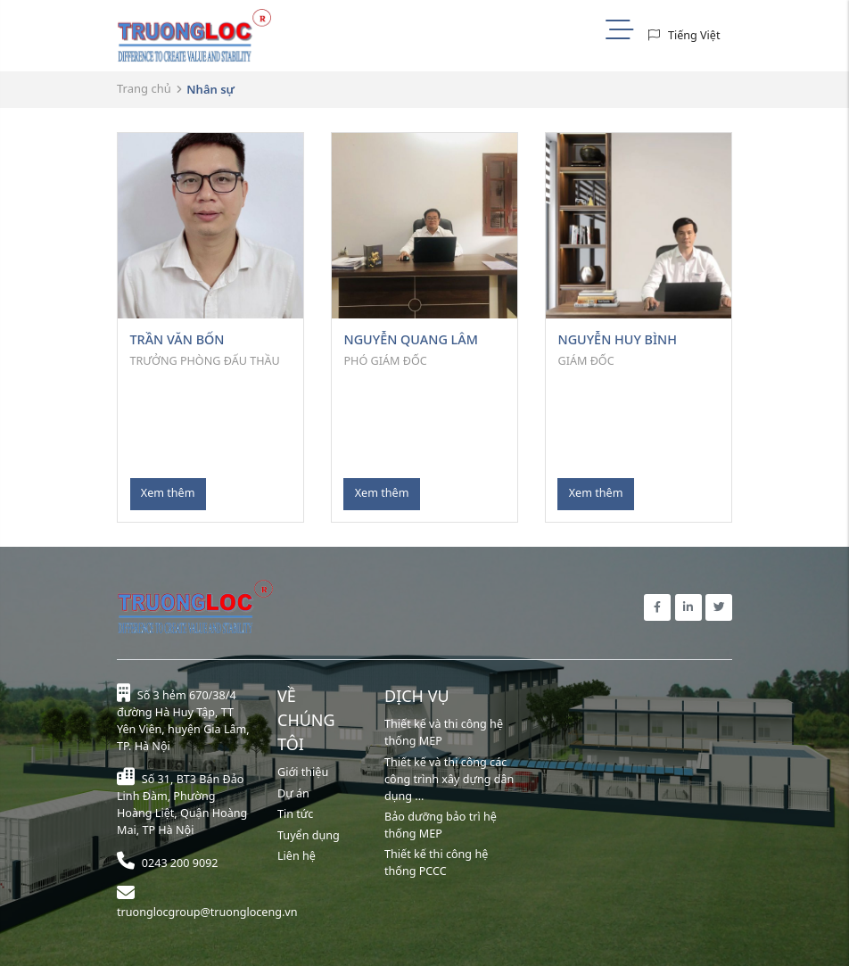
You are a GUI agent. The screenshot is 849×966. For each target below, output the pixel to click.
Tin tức (295, 814)
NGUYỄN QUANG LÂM (410, 339)
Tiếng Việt (694, 35)
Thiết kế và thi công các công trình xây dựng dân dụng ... (449, 779)
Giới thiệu (302, 772)
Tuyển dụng (308, 835)
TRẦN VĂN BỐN (177, 339)
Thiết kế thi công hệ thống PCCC (436, 862)
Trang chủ (144, 88)
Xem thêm (168, 492)
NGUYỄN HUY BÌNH (617, 339)
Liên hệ (296, 855)
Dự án (293, 793)
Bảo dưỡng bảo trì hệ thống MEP (440, 825)
